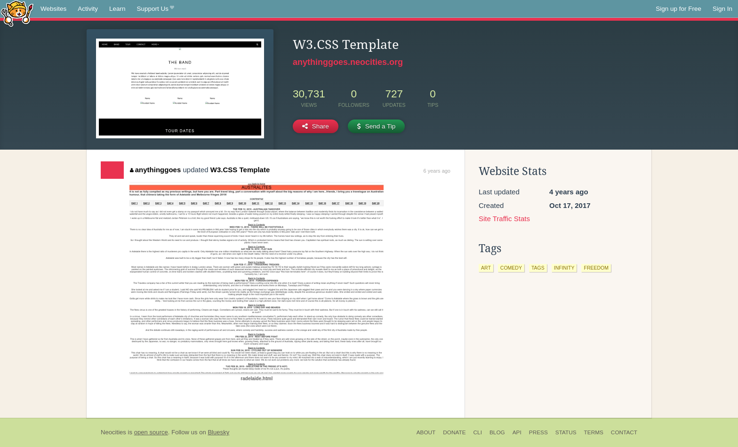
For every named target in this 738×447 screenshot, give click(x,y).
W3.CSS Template (240, 170)
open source (151, 432)
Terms (593, 432)
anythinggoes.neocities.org (348, 62)
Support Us (155, 9)
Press (538, 432)
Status (566, 432)
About (426, 432)
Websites (53, 8)
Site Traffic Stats (504, 219)
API (517, 432)
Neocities (113, 432)
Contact (624, 432)
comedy (511, 268)
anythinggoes (155, 170)
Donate (454, 432)
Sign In (722, 8)
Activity (88, 8)
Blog (497, 432)
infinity (564, 268)
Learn (117, 8)
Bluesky (218, 432)
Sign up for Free (678, 8)
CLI (477, 432)
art (486, 268)
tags (538, 268)
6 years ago (437, 171)
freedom (596, 268)
